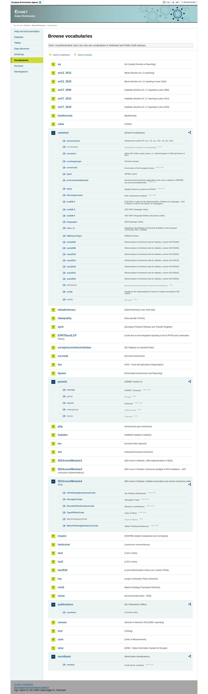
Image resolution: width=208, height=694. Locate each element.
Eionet (27, 25)
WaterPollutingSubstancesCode (82, 525)
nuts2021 (71, 273)
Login (168, 2)
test (60, 631)
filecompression (75, 195)
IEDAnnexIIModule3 (70, 469)
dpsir (69, 174)
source (70, 403)
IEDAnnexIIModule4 (70, 481)
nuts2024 (71, 279)
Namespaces (21, 71)
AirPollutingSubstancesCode (81, 493)
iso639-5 (71, 215)
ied (60, 452)
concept (71, 390)
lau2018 (62, 570)
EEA (27, 2)
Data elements (21, 48)
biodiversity (65, 115)
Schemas (19, 54)
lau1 (60, 553)
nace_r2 (71, 228)
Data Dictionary (38, 25)
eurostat (63, 356)
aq (59, 64)
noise (61, 595)
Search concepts (85, 55)
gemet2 (62, 381)
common (63, 132)
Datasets (18, 37)
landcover (64, 544)
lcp (60, 578)
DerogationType (74, 499)
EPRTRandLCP (67, 335)
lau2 (60, 561)
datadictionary (67, 309)
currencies (72, 167)
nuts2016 (71, 266)
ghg (60, 426)
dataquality (65, 318)
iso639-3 (71, 209)
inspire (62, 536)
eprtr (61, 326)
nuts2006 (71, 248)
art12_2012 (64, 72)
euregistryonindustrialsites (74, 347)
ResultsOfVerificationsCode (80, 506)
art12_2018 (64, 81)
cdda (61, 124)
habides (63, 434)
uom (60, 639)
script (69, 291)
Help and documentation (26, 31)
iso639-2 (71, 201)
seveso (62, 622)
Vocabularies (21, 60)
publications (65, 604)
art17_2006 (64, 90)
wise (61, 648)
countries (71, 153)
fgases (62, 373)
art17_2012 (64, 98)
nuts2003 (71, 242)
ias (59, 443)
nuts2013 (71, 260)
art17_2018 (64, 107)
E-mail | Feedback (23, 684)
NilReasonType (74, 236)
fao (60, 364)
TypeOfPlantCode (75, 512)
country (70, 664)
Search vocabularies (61, 55)
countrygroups (74, 161)
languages (72, 222)
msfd (61, 587)
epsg (69, 188)
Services (18, 66)
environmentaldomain (77, 180)
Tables (17, 42)
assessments (73, 141)
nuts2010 (71, 254)
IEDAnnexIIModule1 (70, 460)
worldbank (64, 656)
